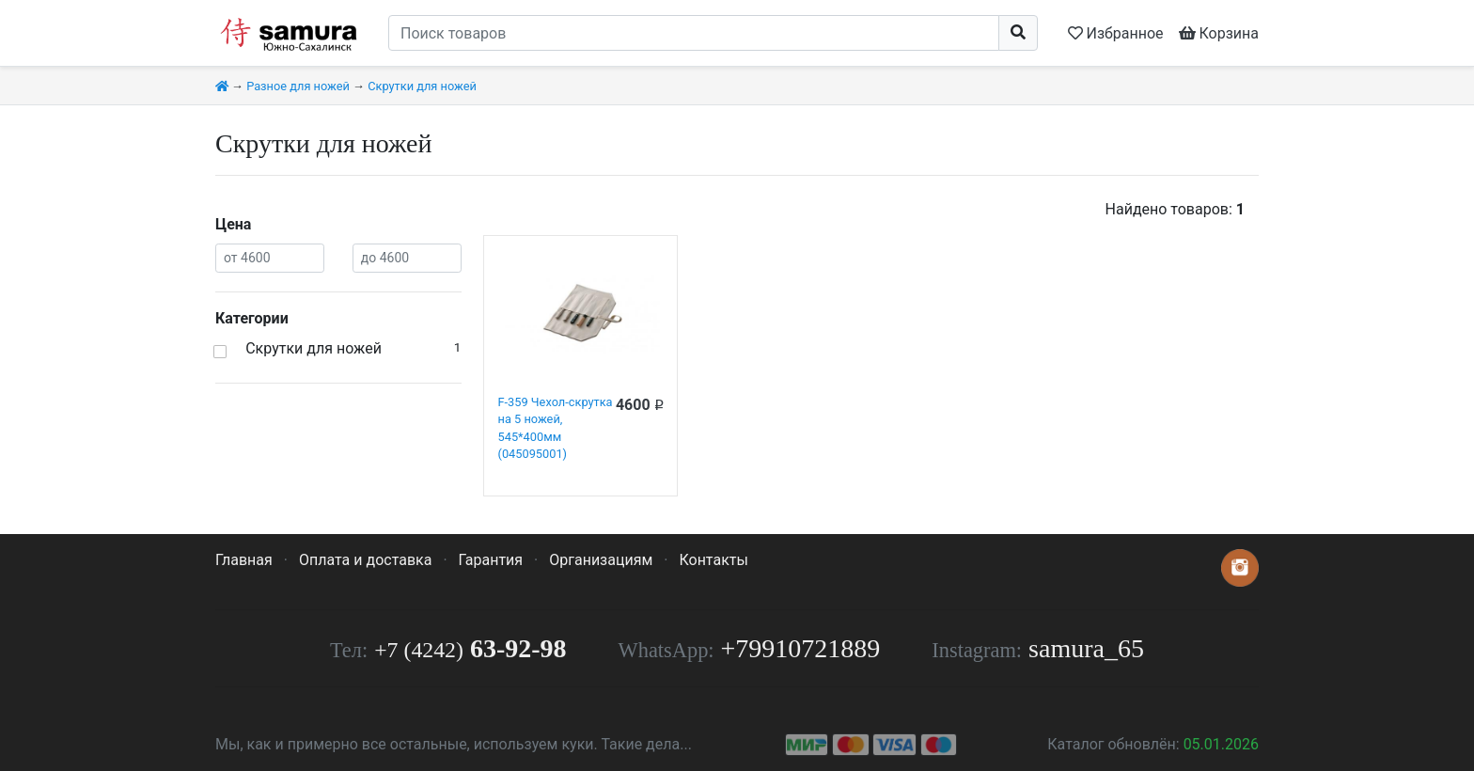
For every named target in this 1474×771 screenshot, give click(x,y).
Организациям (600, 560)
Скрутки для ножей (422, 86)
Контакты (713, 560)
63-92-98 (470, 648)
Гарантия (491, 560)
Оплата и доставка (365, 560)
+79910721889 (801, 648)
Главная (244, 560)
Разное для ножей (298, 86)
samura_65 (1086, 648)
